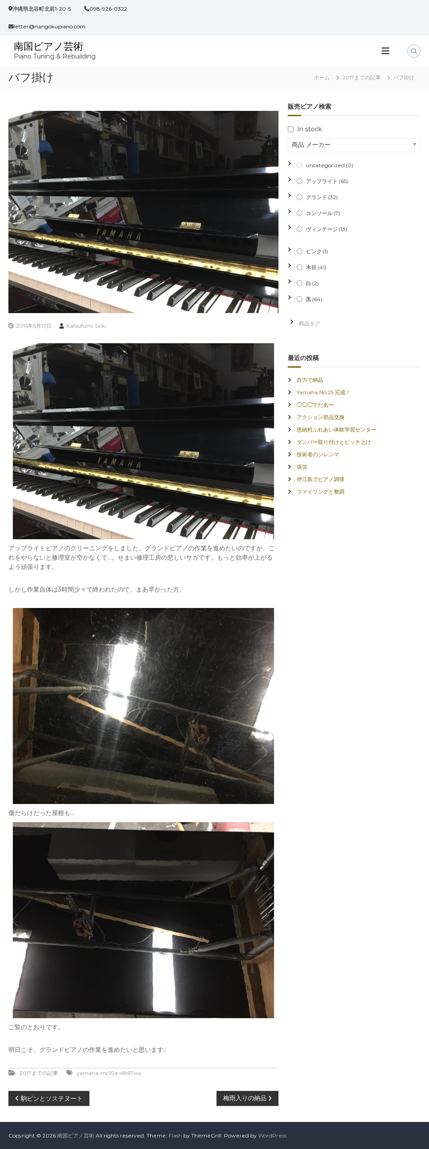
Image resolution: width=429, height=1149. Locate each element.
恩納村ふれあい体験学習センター (336, 429)
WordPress (272, 1135)
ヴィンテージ (326, 229)
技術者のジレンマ (318, 454)
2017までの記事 (361, 77)
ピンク (317, 251)
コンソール (323, 213)
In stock (309, 129)
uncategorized (329, 165)
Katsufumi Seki (86, 325)
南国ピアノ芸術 (48, 46)
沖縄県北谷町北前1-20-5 (41, 8)
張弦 (302, 466)
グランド (322, 197)
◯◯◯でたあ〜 (315, 404)
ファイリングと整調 (320, 491)
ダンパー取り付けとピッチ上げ (334, 442)
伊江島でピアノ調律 (320, 479)
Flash (175, 1135)
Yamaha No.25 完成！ (324, 392)
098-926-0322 (108, 8)
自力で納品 (310, 379)
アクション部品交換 (320, 417)
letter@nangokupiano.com (49, 26)
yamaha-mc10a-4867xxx (109, 1073)
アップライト (327, 181)
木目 (316, 267)
